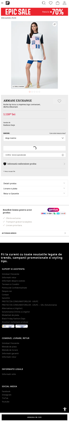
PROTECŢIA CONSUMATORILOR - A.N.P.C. (20, 301)
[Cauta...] (43, 3)
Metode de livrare (10, 350)
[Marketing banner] (34, 11)
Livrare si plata (10, 188)
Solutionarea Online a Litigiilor (16, 311)
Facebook (6, 391)
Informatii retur (9, 277)
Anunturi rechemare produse (15, 322)
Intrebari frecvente (10, 274)
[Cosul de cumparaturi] (57, 3)
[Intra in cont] (64, 3)
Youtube (5, 401)
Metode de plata (9, 346)
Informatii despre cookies (13, 281)
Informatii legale (12, 369)
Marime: (6, 133)
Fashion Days (9, 125)
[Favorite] (50, 3)
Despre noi (7, 291)
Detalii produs (9, 183)
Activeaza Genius (34, 233)
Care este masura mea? (57, 133)
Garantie (6, 298)
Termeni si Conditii (10, 284)
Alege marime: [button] (34, 138)
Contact (5, 294)
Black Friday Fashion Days (13, 318)
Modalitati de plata (10, 315)
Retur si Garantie (11, 193)
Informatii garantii (10, 353)
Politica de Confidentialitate (14, 287)
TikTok (5, 398)
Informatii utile (9, 374)
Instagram (6, 394)
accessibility (64, 409)
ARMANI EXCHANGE (17, 100)
